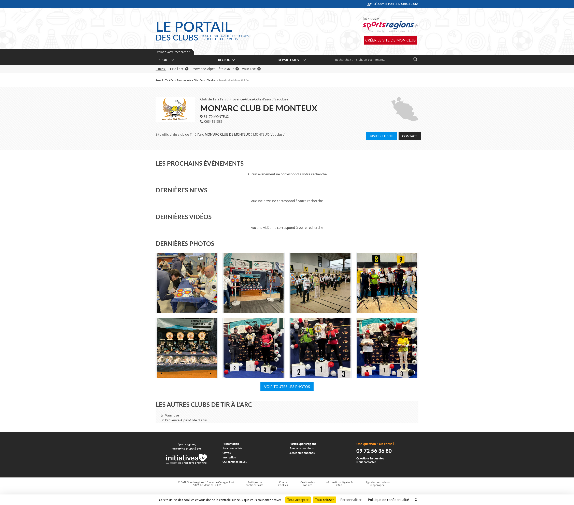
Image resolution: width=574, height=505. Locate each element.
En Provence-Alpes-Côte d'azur (183, 420)
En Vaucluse (169, 415)
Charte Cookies (283, 484)
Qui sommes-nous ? (235, 461)
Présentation (231, 443)
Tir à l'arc (179, 69)
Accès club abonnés (302, 453)
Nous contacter (366, 462)
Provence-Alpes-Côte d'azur (250, 99)
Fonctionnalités (232, 448)
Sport (166, 60)
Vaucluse (281, 99)
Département (291, 60)
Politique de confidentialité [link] (388, 500)
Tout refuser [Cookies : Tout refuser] (324, 500)
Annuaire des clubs (301, 448)
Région (226, 60)
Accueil (159, 80)
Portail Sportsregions (302, 443)
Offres (227, 453)
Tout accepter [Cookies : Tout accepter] (298, 500)
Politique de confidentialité (254, 484)
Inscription (229, 457)
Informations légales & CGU (339, 484)
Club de (213, 99)
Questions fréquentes (370, 458)
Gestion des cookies (307, 484)
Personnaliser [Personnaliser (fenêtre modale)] (351, 500)
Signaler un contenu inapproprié (377, 484)
